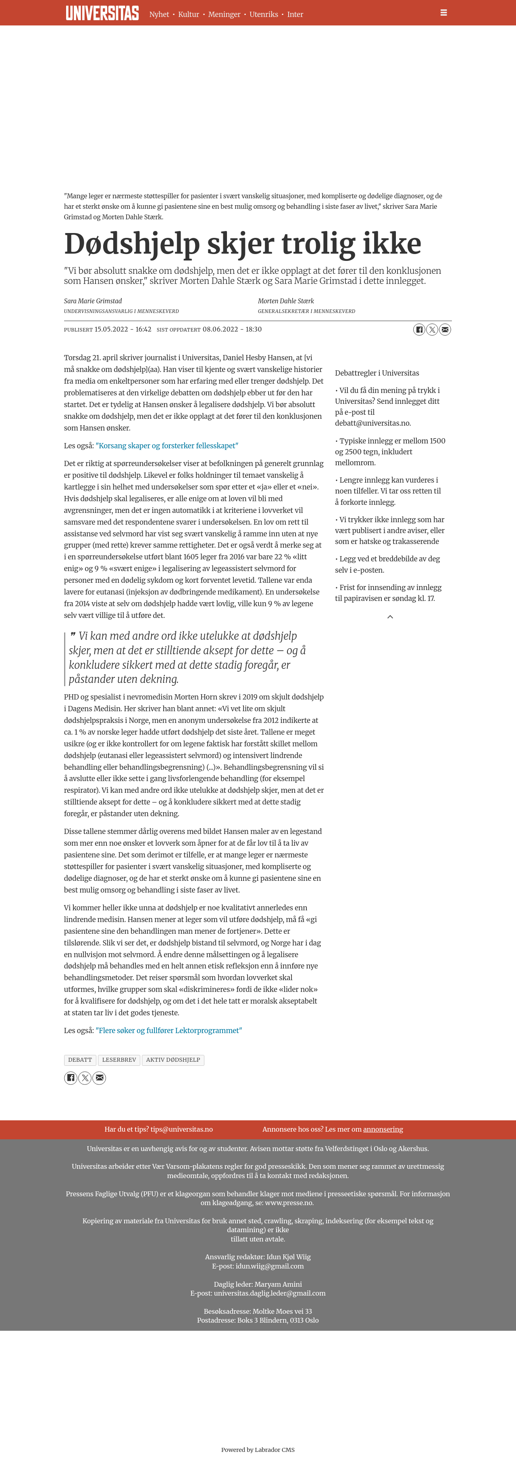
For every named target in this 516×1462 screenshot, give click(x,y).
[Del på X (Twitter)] (432, 329)
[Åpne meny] (443, 12)
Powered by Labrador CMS (258, 1450)
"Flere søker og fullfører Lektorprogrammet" (169, 1030)
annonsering (383, 1129)
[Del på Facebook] (419, 329)
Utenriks (264, 14)
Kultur (188, 14)
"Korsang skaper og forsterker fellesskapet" (167, 445)
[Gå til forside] (102, 13)
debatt (80, 1060)
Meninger (224, 14)
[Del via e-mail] (445, 329)
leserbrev (119, 1060)
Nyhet (159, 14)
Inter (295, 14)
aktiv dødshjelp (173, 1060)
